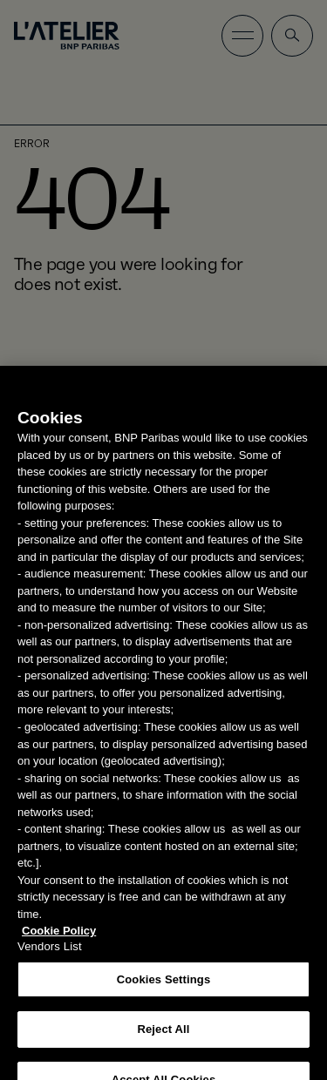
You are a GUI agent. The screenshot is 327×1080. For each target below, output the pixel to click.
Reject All (163, 1037)
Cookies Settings (164, 988)
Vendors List (49, 955)
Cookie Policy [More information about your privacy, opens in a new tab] (59, 939)
